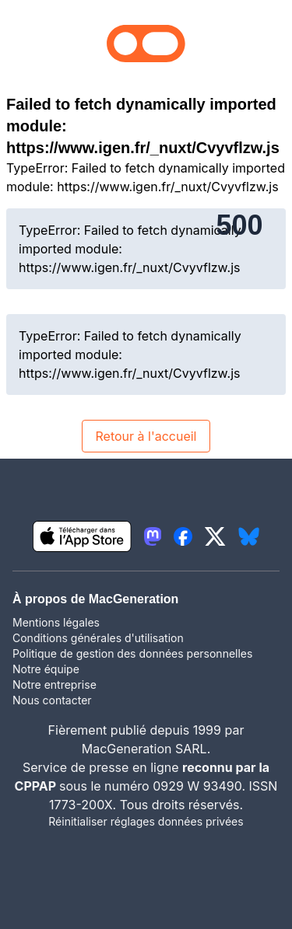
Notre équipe (45, 669)
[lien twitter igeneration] (215, 536)
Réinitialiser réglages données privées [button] (145, 821)
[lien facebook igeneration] (183, 536)
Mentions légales (56, 622)
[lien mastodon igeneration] (152, 536)
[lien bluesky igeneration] (248, 536)
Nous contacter (52, 700)
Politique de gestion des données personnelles (132, 653)
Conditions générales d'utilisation (98, 637)
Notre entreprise (54, 684)
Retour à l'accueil (145, 436)
